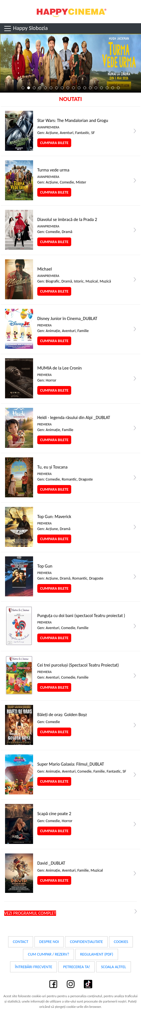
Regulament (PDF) (96, 954)
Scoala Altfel (113, 966)
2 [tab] (28, 87)
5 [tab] (45, 87)
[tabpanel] (70, 63)
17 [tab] (112, 87)
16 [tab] (107, 87)
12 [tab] (84, 87)
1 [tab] (23, 87)
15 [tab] (101, 87)
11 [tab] (79, 87)
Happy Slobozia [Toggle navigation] (25, 28)
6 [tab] (51, 87)
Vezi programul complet (30, 913)
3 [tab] (34, 87)
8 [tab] (62, 87)
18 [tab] (118, 87)
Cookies (121, 941)
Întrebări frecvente (33, 966)
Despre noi (49, 941)
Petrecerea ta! (76, 966)
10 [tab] (73, 87)
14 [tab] (95, 87)
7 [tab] (56, 87)
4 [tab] (39, 87)
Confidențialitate (86, 941)
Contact (20, 941)
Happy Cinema (71, 11)
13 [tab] (90, 87)
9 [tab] (67, 87)
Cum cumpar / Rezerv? (48, 954)
